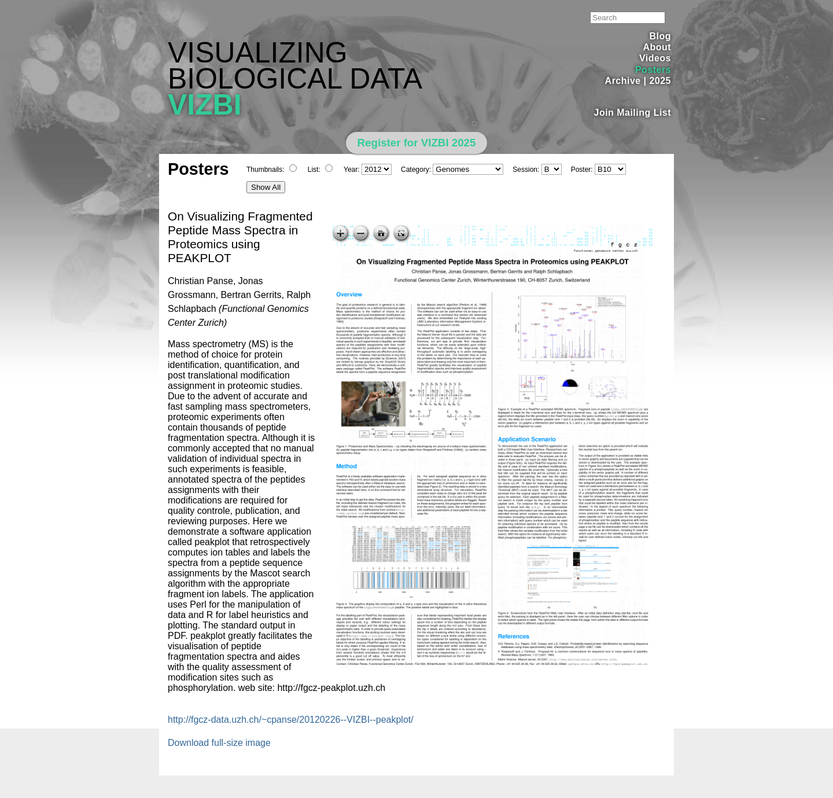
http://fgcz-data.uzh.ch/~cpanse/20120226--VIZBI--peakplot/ (291, 720)
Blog (660, 36)
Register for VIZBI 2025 (416, 143)
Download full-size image (219, 743)
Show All (266, 187)
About (657, 47)
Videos (655, 58)
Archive (623, 81)
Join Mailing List (633, 112)
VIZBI (205, 105)
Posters (653, 70)
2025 (660, 81)
